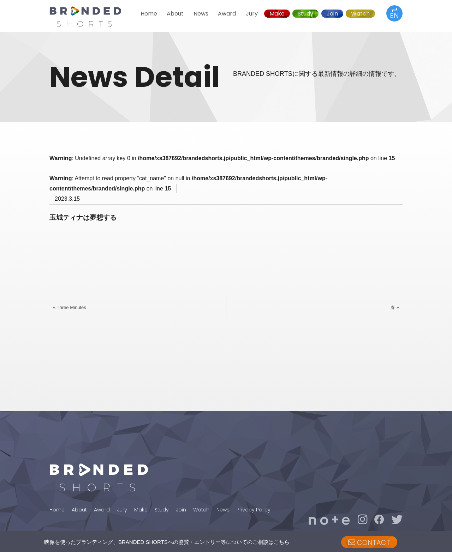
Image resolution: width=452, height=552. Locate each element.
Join (332, 14)
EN (394, 13)
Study (305, 14)
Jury (252, 14)
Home (149, 14)
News (201, 14)
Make (277, 14)
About (175, 14)
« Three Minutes (69, 307)
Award (227, 14)
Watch (360, 14)
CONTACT (369, 542)
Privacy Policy (253, 509)
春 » (395, 307)
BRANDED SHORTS (91, 16)
